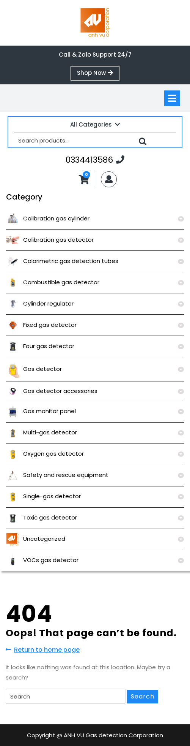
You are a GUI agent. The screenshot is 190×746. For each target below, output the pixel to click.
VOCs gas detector (42, 560)
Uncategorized (35, 539)
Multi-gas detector (41, 432)
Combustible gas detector (52, 282)
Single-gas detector (43, 496)
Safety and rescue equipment (57, 475)
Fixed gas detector (41, 325)
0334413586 (95, 160)
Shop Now (98, 74)
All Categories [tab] (95, 124)
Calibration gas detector (50, 240)
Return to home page (43, 649)
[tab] (172, 98)
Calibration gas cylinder (48, 218)
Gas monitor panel (41, 411)
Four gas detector (40, 346)
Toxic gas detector (41, 517)
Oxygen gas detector (45, 454)
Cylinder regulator (40, 303)
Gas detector (34, 369)
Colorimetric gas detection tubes (62, 261)
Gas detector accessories (51, 391)
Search (142, 140)
